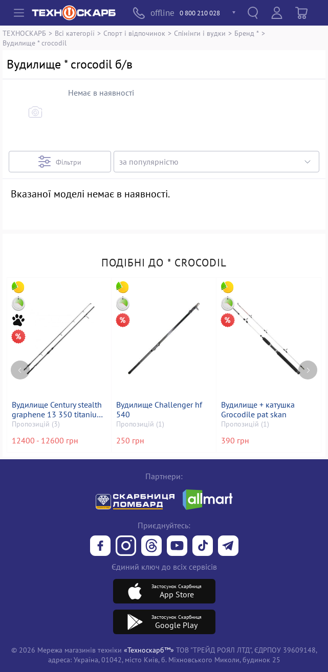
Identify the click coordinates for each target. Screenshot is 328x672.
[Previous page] (20, 359)
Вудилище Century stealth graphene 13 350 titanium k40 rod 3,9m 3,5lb (58, 409)
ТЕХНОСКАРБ (24, 33)
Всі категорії (75, 33)
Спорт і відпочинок (134, 33)
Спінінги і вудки (200, 33)
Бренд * (246, 33)
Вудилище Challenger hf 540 (160, 409)
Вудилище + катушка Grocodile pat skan (259, 409)
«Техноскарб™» (149, 650)
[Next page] (307, 359)
